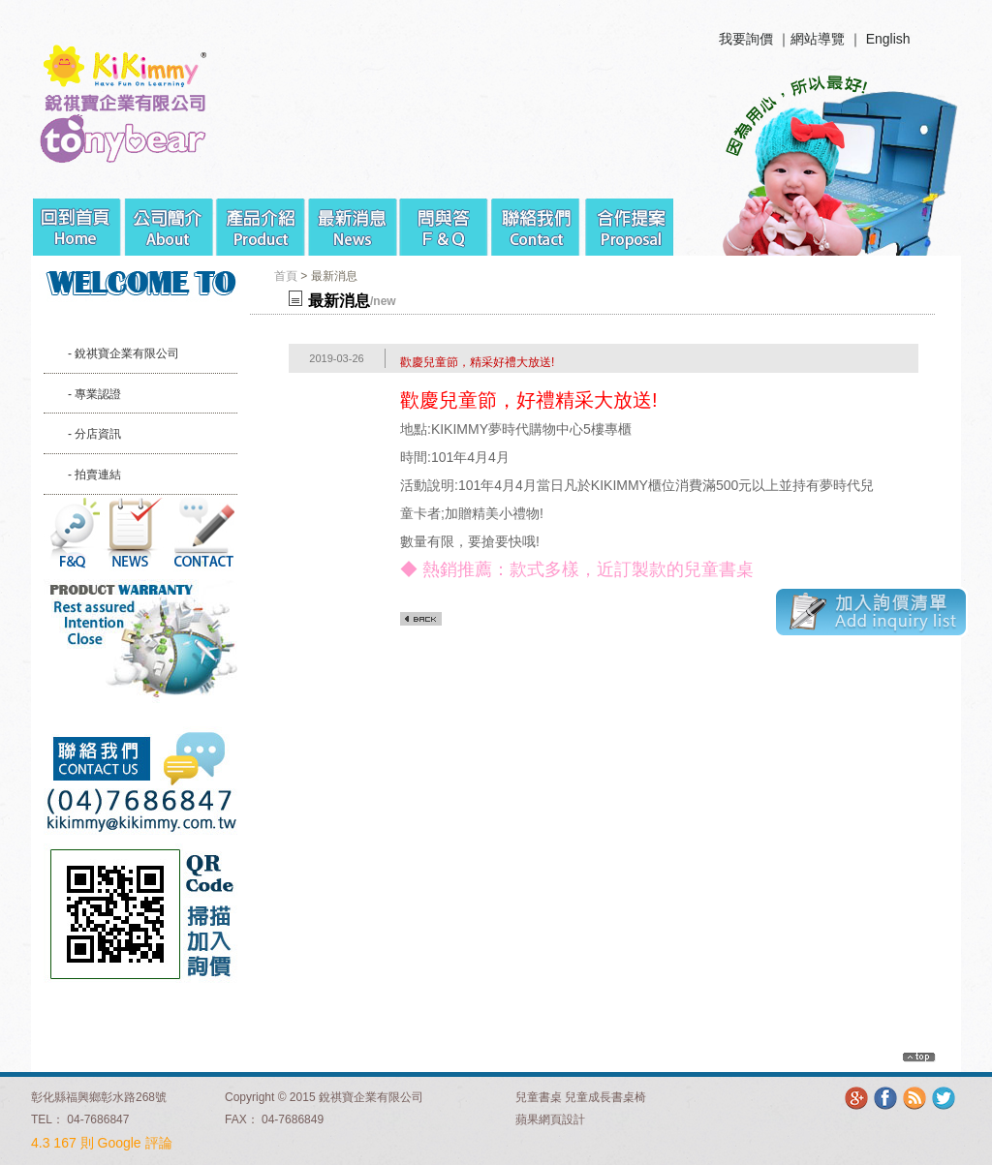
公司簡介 (169, 219)
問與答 (445, 219)
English (888, 38)
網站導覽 (817, 38)
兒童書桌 (538, 1097)
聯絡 (203, 533)
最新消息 (353, 219)
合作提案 (629, 219)
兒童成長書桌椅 (605, 1097)
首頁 (285, 276)
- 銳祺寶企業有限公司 (123, 353)
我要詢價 (746, 38)
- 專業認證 (94, 394)
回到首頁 (77, 219)
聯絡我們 (537, 219)
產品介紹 (261, 219)
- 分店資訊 (94, 434)
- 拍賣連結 (94, 474)
